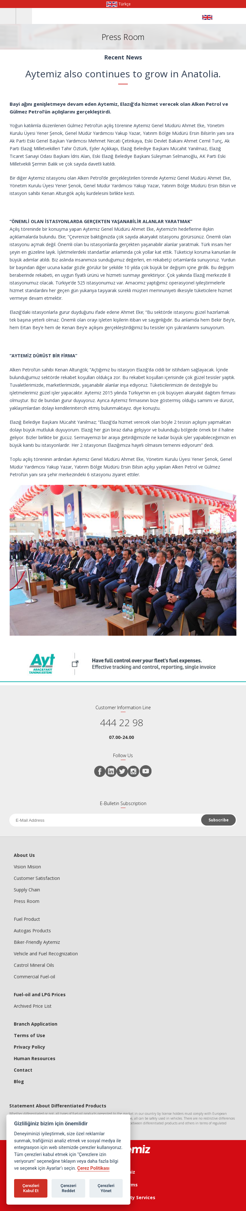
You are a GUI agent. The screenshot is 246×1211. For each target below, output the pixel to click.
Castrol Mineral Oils (34, 965)
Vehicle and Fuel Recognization (46, 954)
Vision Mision (27, 867)
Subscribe (219, 820)
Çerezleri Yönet (106, 1188)
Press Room (26, 901)
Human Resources (34, 1058)
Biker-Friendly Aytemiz (37, 942)
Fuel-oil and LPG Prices (40, 994)
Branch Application (35, 1024)
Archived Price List (33, 1006)
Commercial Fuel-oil (34, 977)
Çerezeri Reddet (68, 1188)
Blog (19, 1081)
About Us (24, 855)
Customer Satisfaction (37, 878)
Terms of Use (29, 1035)
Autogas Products (32, 931)
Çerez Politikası (93, 1168)
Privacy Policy (29, 1047)
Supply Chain (27, 890)
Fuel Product (27, 919)
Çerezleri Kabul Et (30, 1188)
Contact (23, 1070)
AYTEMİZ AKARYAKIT (216, 17)
